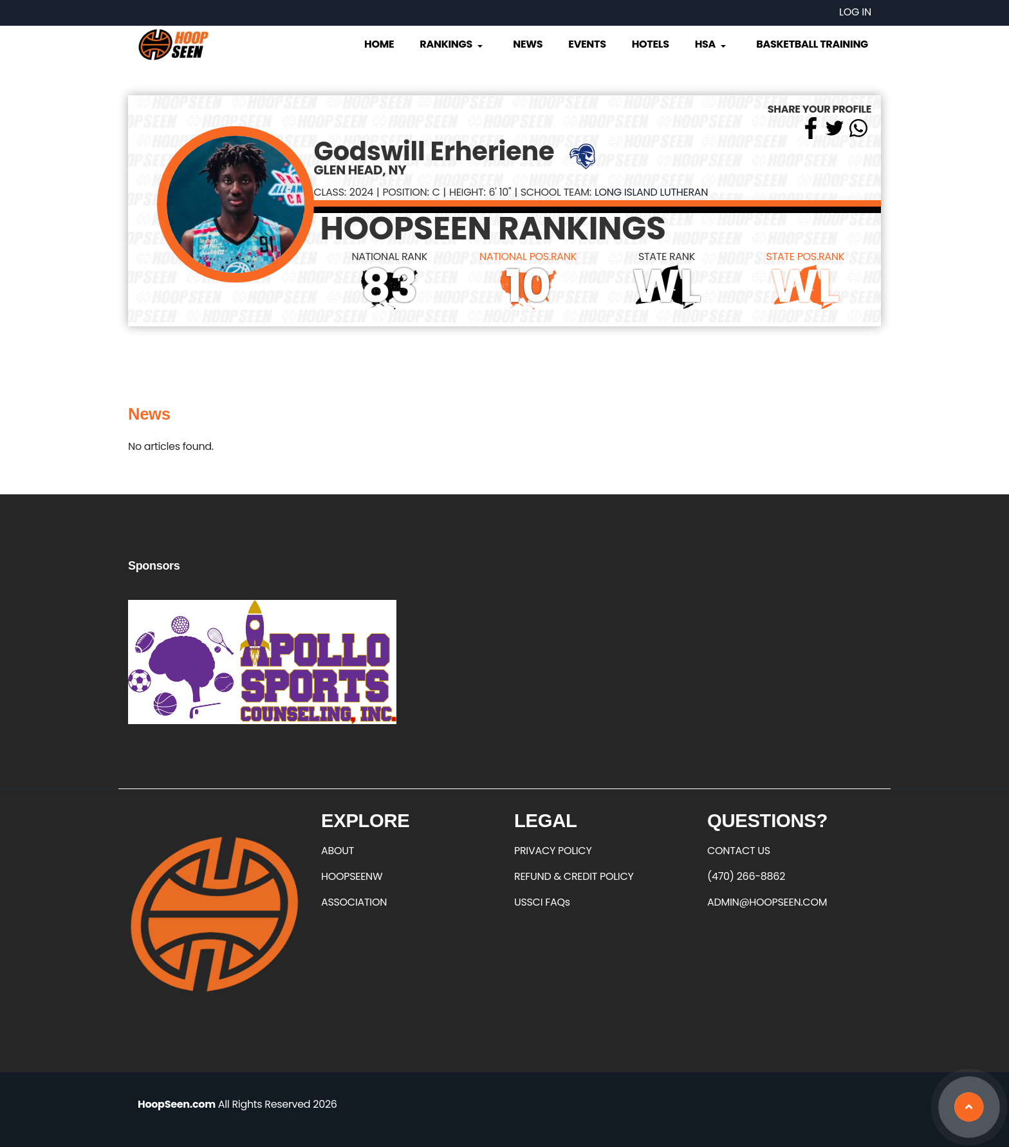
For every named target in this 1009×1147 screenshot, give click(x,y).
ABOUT (337, 850)
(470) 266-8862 (746, 876)
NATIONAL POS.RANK (528, 256)
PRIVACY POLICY (552, 850)
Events (587, 44)
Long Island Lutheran (651, 192)
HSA (711, 44)
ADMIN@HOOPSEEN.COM (767, 902)
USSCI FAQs (542, 902)
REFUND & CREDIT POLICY (574, 876)
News (527, 44)
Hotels (650, 44)
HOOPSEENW (351, 876)
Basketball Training (812, 44)
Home (379, 44)
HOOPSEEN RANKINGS (493, 228)
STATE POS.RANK (805, 256)
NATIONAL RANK (389, 256)
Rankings (452, 44)
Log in (855, 12)
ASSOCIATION (354, 902)
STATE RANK (666, 256)
